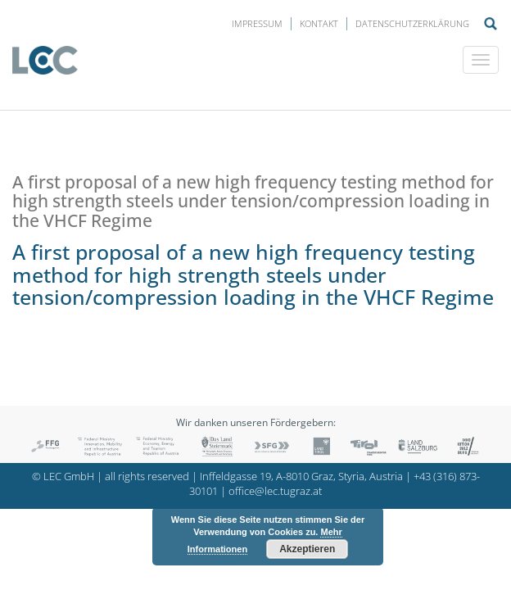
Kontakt (319, 23)
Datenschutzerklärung (412, 23)
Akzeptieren (307, 549)
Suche (490, 23)
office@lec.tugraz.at (275, 491)
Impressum (257, 23)
